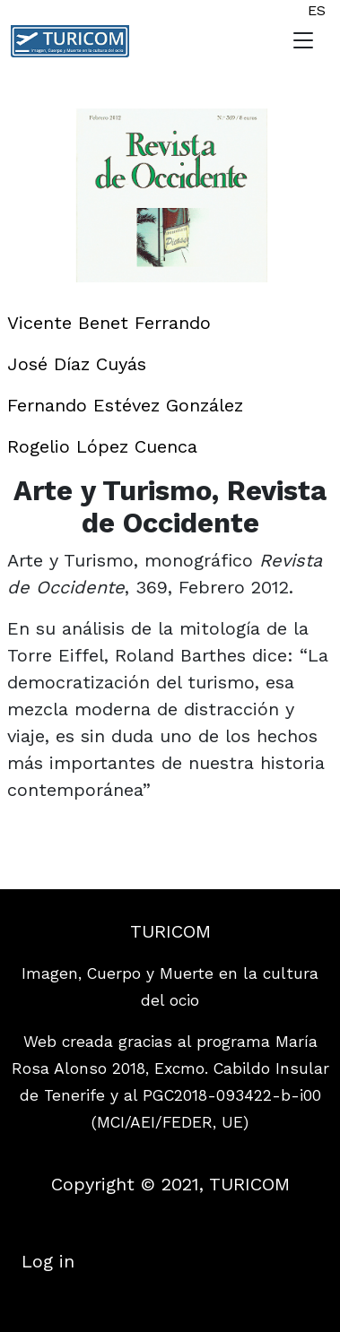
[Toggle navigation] (303, 41)
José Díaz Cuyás (76, 364)
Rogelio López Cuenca (102, 446)
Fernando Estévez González (125, 405)
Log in (48, 1261)
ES (317, 10)
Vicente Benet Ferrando (109, 322)
